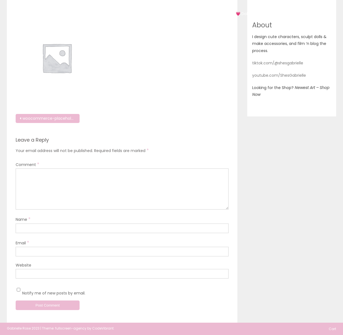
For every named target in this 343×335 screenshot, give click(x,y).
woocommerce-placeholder (50, 118)
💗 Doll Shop (247, 13)
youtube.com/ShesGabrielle (279, 75)
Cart (320, 13)
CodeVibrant (103, 328)
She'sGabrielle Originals (67, 9)
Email (22, 242)
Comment (27, 164)
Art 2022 (218, 13)
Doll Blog (277, 13)
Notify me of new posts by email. (53, 293)
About (300, 13)
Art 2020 (192, 13)
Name (23, 219)
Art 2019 (167, 13)
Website (23, 265)
